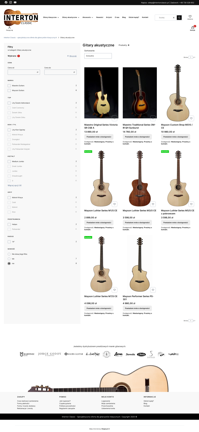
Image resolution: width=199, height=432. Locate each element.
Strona (186, 57)
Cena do (47, 68)
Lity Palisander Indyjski (21, 149)
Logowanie (105, 401)
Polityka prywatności (67, 406)
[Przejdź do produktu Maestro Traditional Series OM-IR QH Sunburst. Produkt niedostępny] (140, 92)
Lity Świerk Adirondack (21, 103)
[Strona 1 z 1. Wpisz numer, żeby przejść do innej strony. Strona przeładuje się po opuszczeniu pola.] (191, 57)
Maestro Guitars (18, 86)
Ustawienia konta (108, 408)
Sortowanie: (89, 50)
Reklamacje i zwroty (25, 408)
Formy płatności (23, 403)
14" (13, 242)
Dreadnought (17, 176)
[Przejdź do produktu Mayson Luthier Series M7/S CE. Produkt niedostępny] (101, 264)
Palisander (16, 229)
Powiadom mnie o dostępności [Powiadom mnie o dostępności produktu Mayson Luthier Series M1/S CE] (99, 223)
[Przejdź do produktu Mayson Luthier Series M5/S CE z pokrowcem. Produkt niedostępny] (178, 178)
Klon (14, 212)
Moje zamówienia (108, 403)
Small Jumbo (17, 166)
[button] (179, 17)
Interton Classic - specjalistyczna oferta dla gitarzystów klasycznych (30, 37)
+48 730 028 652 (186, 3)
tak (13, 259)
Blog (145, 403)
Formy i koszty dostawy (26, 406)
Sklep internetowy (98, 429)
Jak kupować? (65, 401)
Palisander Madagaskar (21, 144)
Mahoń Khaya (17, 135)
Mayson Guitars (18, 90)
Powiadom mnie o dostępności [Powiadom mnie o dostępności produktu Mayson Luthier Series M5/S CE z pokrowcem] (175, 223)
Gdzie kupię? (149, 401)
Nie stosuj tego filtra (19, 254)
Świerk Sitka (17, 113)
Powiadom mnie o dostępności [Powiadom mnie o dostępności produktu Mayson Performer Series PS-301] (137, 308)
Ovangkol (16, 139)
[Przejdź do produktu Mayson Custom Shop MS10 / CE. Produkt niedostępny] (178, 92)
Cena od (11, 68)
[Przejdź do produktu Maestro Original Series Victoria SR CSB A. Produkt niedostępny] (101, 92)
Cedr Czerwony (18, 108)
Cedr (14, 202)
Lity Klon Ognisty (18, 130)
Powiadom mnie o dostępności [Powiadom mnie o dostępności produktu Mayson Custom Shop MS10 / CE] (175, 137)
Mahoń (14, 207)
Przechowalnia (107, 406)
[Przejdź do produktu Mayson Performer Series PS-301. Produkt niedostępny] (140, 264)
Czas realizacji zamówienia (27, 401)
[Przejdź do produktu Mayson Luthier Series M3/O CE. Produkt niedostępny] (140, 178)
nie (13, 263)
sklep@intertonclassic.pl (158, 3)
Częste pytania (65, 403)
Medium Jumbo (18, 161)
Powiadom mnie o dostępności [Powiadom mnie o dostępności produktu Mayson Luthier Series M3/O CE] (137, 223)
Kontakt (147, 406)
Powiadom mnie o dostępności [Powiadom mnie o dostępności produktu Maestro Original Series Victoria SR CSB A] (99, 137)
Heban (14, 224)
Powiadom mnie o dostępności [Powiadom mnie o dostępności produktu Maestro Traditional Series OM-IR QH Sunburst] (137, 137)
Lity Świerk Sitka (18, 117)
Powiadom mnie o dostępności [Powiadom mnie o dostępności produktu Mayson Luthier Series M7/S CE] (99, 308)
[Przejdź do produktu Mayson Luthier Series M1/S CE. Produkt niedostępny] (101, 178)
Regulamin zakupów (67, 408)
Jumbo (14, 171)
